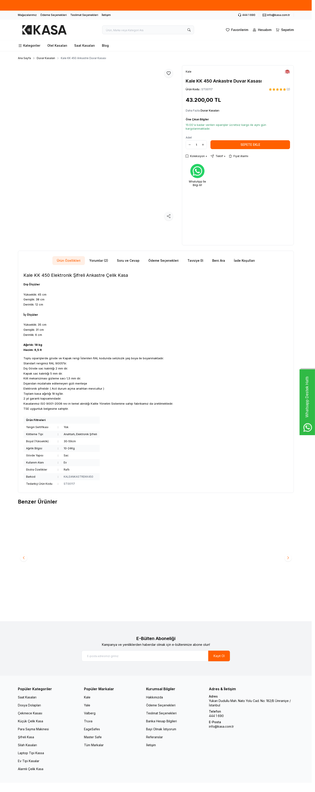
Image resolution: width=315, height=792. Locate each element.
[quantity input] (196, 144)
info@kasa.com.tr (221, 726)
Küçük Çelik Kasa (30, 721)
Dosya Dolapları (29, 705)
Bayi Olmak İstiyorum (161, 729)
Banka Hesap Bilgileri (161, 721)
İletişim (106, 15)
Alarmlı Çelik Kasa (30, 769)
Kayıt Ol (219, 656)
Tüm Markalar (94, 745)
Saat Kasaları (84, 45)
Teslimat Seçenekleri (84, 15)
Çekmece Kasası (30, 713)
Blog (105, 45)
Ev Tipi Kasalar (28, 761)
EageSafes (92, 729)
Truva (88, 721)
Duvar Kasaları (46, 58)
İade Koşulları (244, 260)
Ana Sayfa (24, 58)
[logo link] (44, 30)
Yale (87, 705)
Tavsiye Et (195, 260)
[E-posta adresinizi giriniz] (156, 656)
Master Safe (93, 737)
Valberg (89, 713)
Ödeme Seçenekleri (53, 15)
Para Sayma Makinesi (33, 729)
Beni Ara (218, 260)
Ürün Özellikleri (68, 260)
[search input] (148, 29)
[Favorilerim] (236, 30)
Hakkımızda (154, 697)
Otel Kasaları (57, 45)
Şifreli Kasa (26, 737)
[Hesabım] (261, 30)
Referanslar (154, 737)
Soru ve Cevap (128, 260)
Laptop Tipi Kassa (31, 753)
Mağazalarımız (27, 15)
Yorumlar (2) (98, 260)
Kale (87, 697)
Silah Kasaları (27, 745)
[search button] (189, 29)
